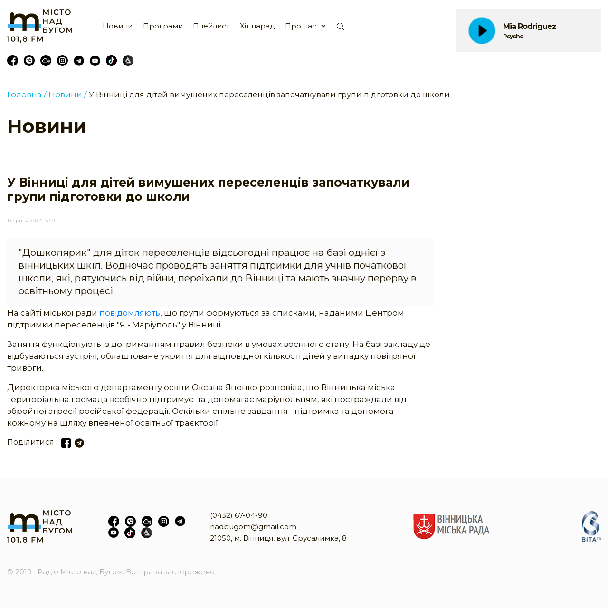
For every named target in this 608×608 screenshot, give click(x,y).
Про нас (300, 25)
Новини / (67, 94)
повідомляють (129, 313)
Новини (118, 25)
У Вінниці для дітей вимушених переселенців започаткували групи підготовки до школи (269, 94)
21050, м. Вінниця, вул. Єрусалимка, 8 (278, 538)
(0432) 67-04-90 (238, 515)
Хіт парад (257, 25)
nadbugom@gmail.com (253, 526)
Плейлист (211, 25)
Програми (163, 25)
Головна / (27, 94)
